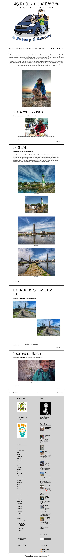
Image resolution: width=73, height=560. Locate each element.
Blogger (22, 539)
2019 (19, 508)
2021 (19, 503)
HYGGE (46, 462)
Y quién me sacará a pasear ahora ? (47, 474)
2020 (19, 506)
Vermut (24, 115)
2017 (19, 513)
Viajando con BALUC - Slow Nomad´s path (36, 4)
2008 (19, 533)
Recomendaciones (21, 473)
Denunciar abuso (21, 545)
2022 (19, 501)
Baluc (14, 298)
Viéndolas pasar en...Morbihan (27, 353)
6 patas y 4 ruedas (45, 549)
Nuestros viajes (22, 48)
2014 (19, 530)
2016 (19, 516)
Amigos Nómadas (20, 450)
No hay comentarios (32, 115)
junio (20, 528)
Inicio (37, 392)
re (17, 471)
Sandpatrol (31, 556)
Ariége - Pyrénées (47, 497)
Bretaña (15, 151)
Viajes (21, 151)
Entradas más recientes (13, 392)
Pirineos (19, 467)
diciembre (21, 520)
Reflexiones (28, 48)
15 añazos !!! (47, 435)
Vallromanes (19, 482)
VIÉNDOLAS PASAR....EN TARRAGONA (28, 112)
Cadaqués (19, 458)
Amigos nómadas (42, 48)
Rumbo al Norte (35, 48)
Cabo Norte (19, 456)
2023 (19, 499)
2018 (19, 511)
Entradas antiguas (60, 392)
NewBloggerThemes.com (43, 556)
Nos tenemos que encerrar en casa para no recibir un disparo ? (45, 430)
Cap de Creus (19, 460)
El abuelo (47, 446)
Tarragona (21, 115)
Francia (18, 151)
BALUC (17, 48)
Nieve (18, 465)
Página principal (12, 48)
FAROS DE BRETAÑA (20, 147)
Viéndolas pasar (29, 357)
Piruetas (19, 469)
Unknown (44, 551)
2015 (19, 518)
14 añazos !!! (47, 485)
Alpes (18, 448)
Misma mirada (46, 506)
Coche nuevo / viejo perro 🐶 (47, 518)
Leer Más (58, 141)
